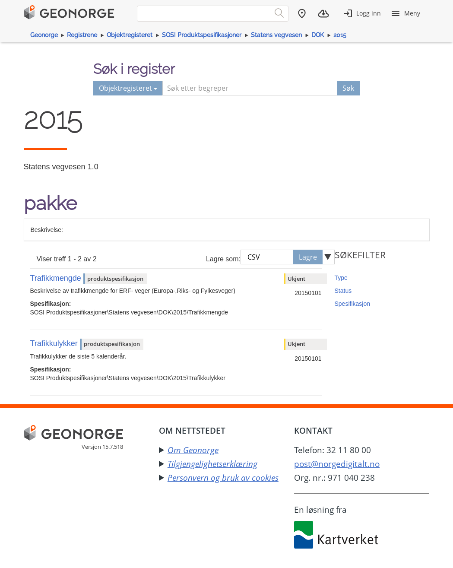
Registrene (82, 35)
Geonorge (44, 35)
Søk (348, 88)
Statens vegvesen (276, 35)
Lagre (308, 257)
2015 (339, 35)
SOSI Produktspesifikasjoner (201, 35)
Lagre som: (223, 259)
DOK (317, 35)
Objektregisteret (129, 35)
